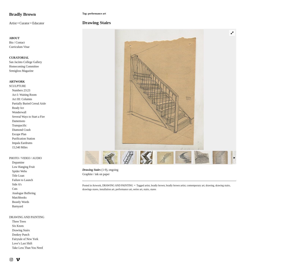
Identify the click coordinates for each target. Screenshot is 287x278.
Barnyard (17, 206)
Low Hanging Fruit (23, 166)
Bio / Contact (17, 42)
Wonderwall (19, 112)
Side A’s (17, 184)
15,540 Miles (19, 147)
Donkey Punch (20, 234)
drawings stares (90, 189)
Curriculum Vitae (19, 46)
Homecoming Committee (24, 66)
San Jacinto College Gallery (25, 62)
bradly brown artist (176, 185)
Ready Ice (18, 107)
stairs (146, 189)
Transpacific (19, 125)
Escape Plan (19, 134)
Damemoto (18, 121)
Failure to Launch (22, 180)
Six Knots (18, 225)
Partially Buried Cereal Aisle (29, 103)
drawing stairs (222, 185)
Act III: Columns (22, 99)
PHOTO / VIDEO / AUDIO (25, 158)
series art (137, 189)
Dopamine (18, 162)
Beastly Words (20, 201)
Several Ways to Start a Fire (28, 116)
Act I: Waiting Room (24, 94)
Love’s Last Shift (22, 243)
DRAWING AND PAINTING (26, 217)
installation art (107, 189)
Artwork (96, 185)
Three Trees (19, 221)
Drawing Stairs (21, 230)
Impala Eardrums (22, 142)
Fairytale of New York (25, 239)
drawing (210, 185)
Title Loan (18, 175)
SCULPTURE (17, 85)
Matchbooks (19, 197)
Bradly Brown (22, 14)
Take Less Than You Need (27, 247)
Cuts (14, 188)
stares (153, 189)
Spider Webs (19, 171)
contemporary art (195, 185)
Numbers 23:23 (21, 90)
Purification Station (23, 138)
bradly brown (158, 185)
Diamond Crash (21, 129)
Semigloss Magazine (21, 70)
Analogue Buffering (24, 193)
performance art (123, 189)
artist (147, 185)
